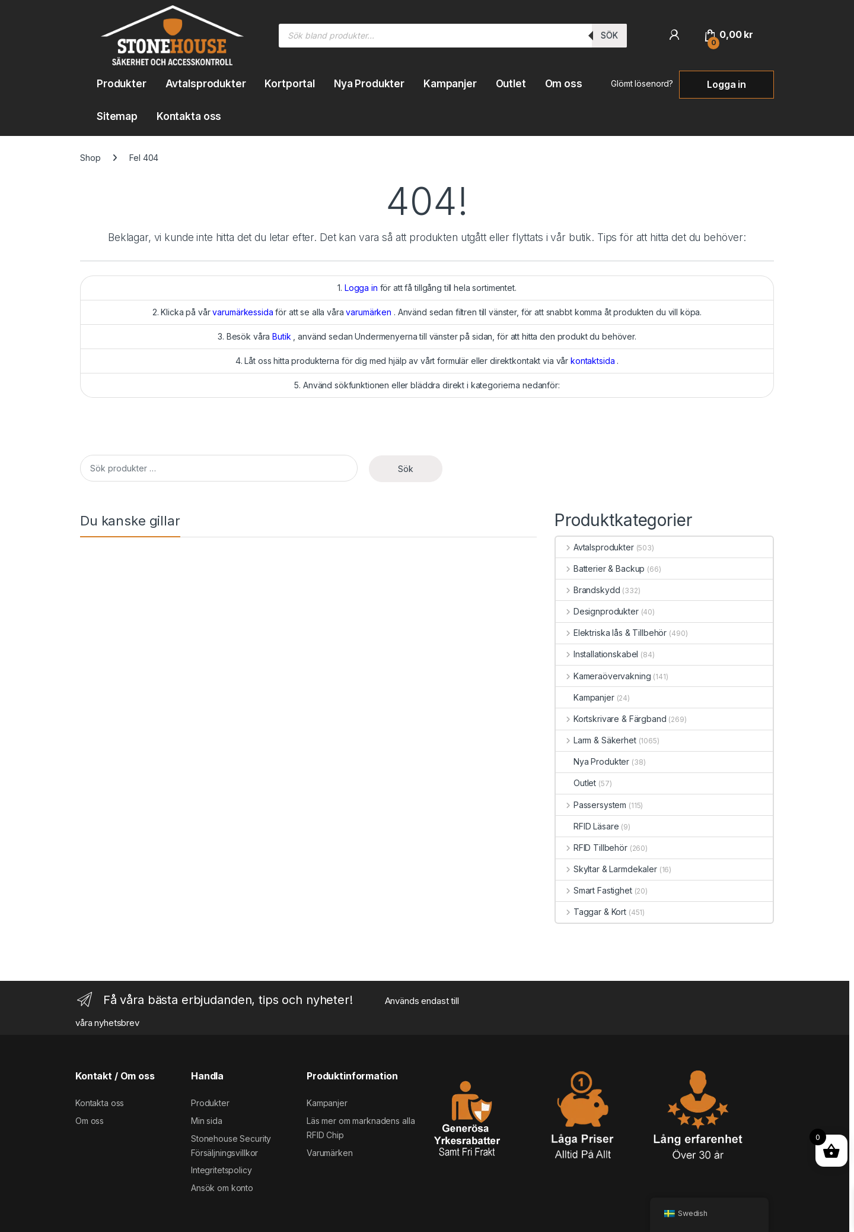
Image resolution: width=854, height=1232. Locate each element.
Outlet (511, 84)
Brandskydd (588, 590)
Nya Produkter (369, 84)
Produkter (121, 84)
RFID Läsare (587, 826)
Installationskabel (597, 654)
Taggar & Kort (591, 912)
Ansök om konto (222, 1188)
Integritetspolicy (221, 1170)
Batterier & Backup (600, 568)
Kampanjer (450, 84)
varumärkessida (242, 312)
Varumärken (330, 1153)
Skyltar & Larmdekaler (606, 869)
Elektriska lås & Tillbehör (611, 633)
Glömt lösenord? (642, 83)
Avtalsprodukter (205, 84)
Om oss (563, 84)
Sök (609, 35)
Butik (281, 336)
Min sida (206, 1121)
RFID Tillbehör (591, 848)
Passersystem (591, 805)
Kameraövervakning (603, 676)
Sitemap (117, 116)
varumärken (368, 312)
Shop (90, 158)
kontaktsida (592, 361)
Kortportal (290, 84)
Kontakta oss (189, 116)
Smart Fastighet (594, 890)
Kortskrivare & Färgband (611, 719)
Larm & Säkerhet (596, 740)
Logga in (726, 84)
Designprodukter (597, 611)
